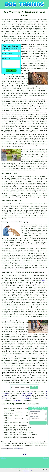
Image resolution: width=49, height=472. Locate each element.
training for (23, 183)
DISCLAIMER (44, 7)
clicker (41, 193)
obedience (31, 195)
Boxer (3, 210)
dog (40, 92)
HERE (43, 280)
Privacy (45, 458)
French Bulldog (42, 217)
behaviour (4, 114)
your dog (9, 126)
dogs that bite (6, 329)
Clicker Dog (17, 422)
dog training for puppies (20, 380)
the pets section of (41, 311)
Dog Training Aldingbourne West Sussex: (14, 19)
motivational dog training (37, 192)
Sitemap (3, 458)
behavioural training (35, 181)
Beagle (34, 217)
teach (30, 46)
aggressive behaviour (36, 374)
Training (4, 113)
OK (31, 470)
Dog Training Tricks (9, 173)
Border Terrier (14, 208)
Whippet (23, 208)
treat (3, 90)
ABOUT (33, 7)
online (13, 307)
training (35, 50)
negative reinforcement (32, 188)
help (30, 168)
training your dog (21, 83)
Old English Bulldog (29, 215)
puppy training (16, 368)
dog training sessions (8, 42)
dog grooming (24, 398)
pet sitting (25, 397)
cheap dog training (30, 358)
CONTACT (38, 7)
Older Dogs (10, 410)
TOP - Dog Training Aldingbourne (12, 448)
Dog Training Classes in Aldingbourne (20, 404)
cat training (26, 395)
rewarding (29, 258)
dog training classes (8, 108)
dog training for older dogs (22, 348)
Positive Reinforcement (20, 434)
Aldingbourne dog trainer (9, 130)
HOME (29, 7)
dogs (22, 58)
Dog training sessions (36, 101)
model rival (17, 186)
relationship (37, 186)
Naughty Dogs (29, 432)
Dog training (36, 159)
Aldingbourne (11, 178)
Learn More (26, 470)
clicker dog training (26, 363)
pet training (27, 393)
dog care (45, 398)
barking (18, 242)
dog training (11, 75)
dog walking (17, 400)
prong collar (5, 190)
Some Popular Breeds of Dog (11, 200)
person (21, 443)
